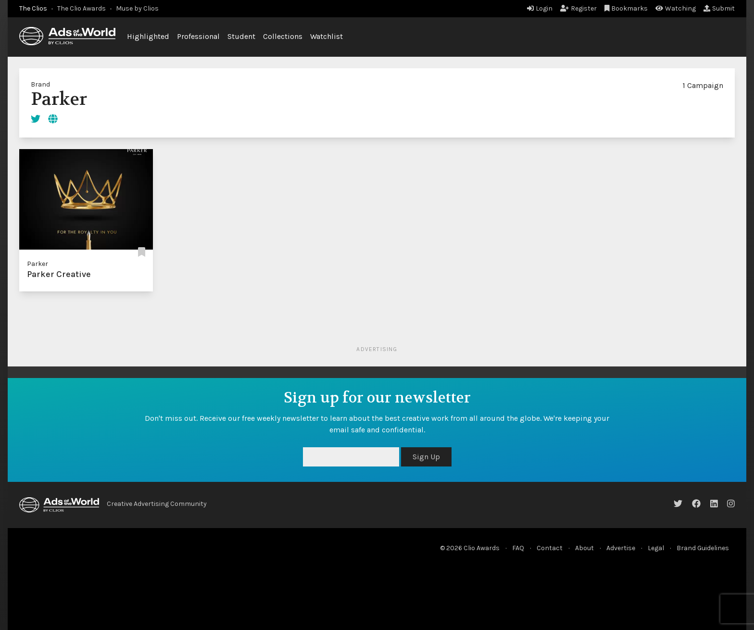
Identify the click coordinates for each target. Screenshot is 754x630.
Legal (656, 548)
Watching (675, 8)
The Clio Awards (81, 8)
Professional (198, 36)
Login (540, 8)
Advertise (620, 548)
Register (578, 8)
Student (241, 36)
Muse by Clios (137, 8)
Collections (282, 36)
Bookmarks (626, 8)
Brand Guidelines (703, 548)
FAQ (518, 548)
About (584, 548)
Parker (37, 264)
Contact (550, 548)
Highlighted (148, 36)
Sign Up (426, 456)
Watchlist (326, 36)
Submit (719, 8)
